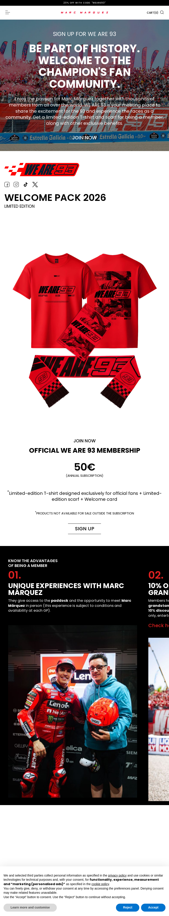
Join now (84, 137)
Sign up (84, 528)
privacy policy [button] (117, 875)
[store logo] (84, 12)
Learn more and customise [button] (30, 907)
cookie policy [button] (100, 884)
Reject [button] (127, 907)
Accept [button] (153, 907)
